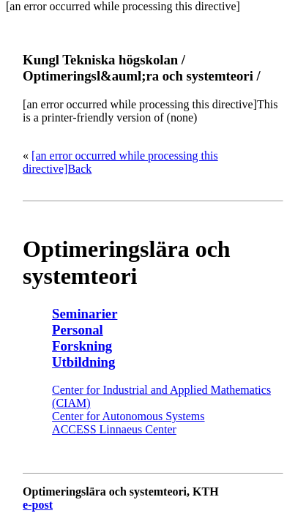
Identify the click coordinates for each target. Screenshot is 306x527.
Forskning (82, 346)
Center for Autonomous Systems (128, 416)
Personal (77, 329)
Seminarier (84, 313)
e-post (38, 504)
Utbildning (83, 362)
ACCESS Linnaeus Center (114, 429)
